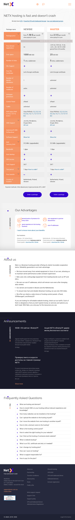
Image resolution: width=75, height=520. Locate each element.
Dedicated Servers (53, 479)
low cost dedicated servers (55, 21)
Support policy (31, 499)
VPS (21, 21)
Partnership (30, 472)
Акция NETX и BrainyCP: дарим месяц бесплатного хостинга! (56, 329)
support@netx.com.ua (10, 489)
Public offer (30, 485)
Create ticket (7, 491)
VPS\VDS (50, 472)
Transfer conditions (33, 475)
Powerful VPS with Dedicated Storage (35, 21)
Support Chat (31, 495)
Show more (19, 384)
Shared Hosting (52, 469)
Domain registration (54, 482)
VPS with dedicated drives (55, 475)
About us (30, 469)
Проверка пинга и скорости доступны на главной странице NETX (28, 359)
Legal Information (65, 517)
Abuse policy (31, 479)
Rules (28, 482)
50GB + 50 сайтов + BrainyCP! (26, 328)
